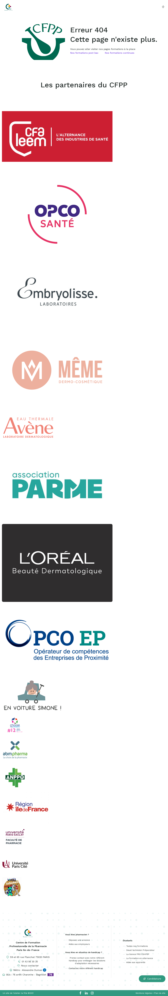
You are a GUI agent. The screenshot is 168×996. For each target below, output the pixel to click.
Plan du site (159, 993)
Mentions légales (144, 993)
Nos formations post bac (84, 52)
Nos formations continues (119, 52)
